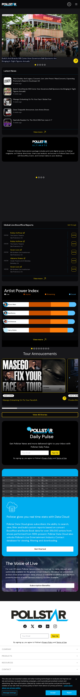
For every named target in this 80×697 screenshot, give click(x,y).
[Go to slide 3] (40, 64)
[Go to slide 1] (35, 64)
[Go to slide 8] (48, 348)
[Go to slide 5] (44, 64)
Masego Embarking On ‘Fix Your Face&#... (20, 400)
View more (40, 132)
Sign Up (55, 453)
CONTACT (40, 669)
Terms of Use (62, 458)
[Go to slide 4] (42, 64)
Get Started (40, 549)
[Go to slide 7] (46, 348)
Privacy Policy (47, 458)
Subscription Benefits (40, 585)
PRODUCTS (40, 656)
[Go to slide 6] (43, 348)
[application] (40, 317)
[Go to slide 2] (37, 64)
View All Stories (40, 414)
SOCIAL (40, 676)
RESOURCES (40, 662)
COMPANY (40, 649)
